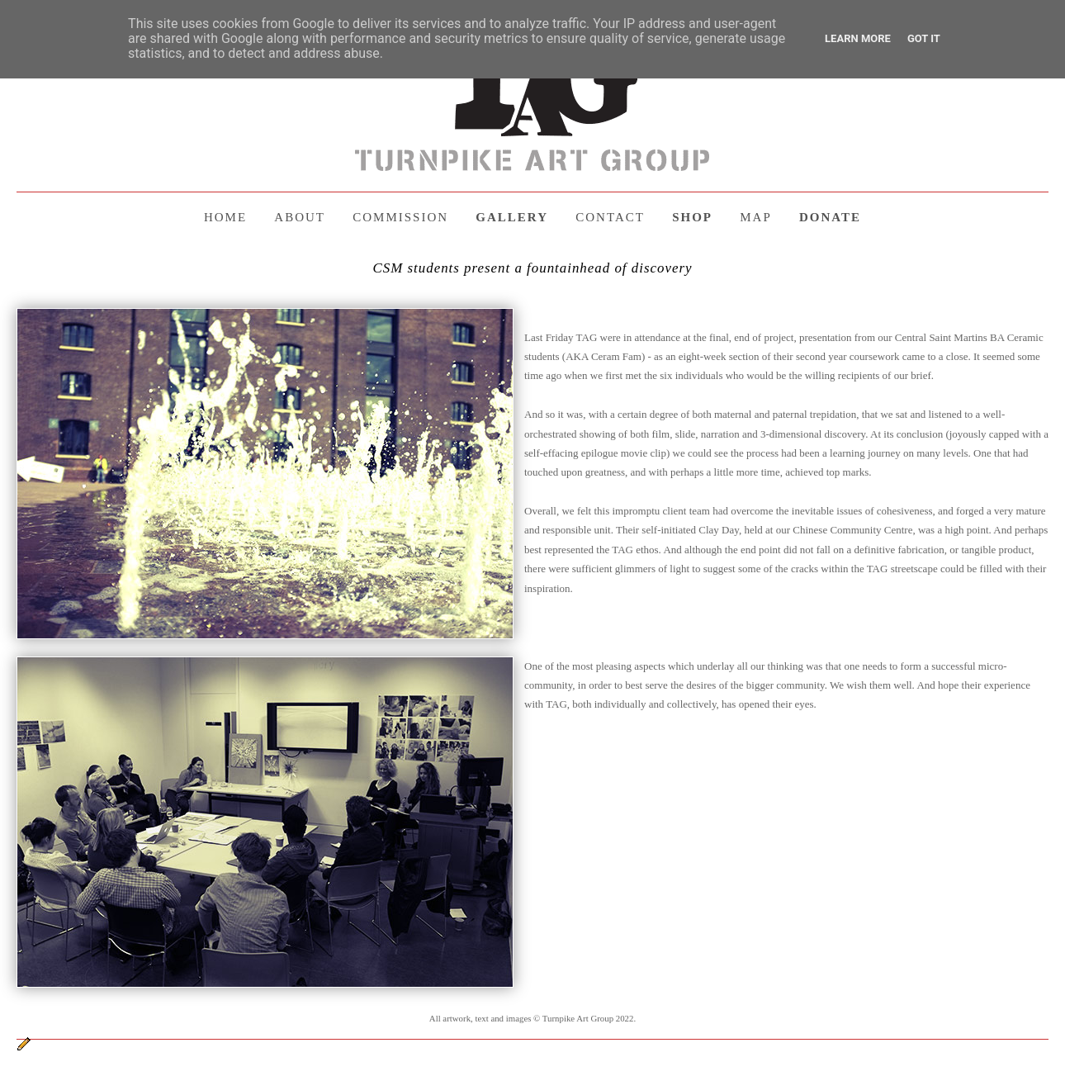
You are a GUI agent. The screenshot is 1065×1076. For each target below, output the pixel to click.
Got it (923, 38)
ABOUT (299, 217)
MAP (756, 217)
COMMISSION (400, 217)
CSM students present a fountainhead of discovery (532, 268)
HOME (225, 217)
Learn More (858, 38)
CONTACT (610, 217)
